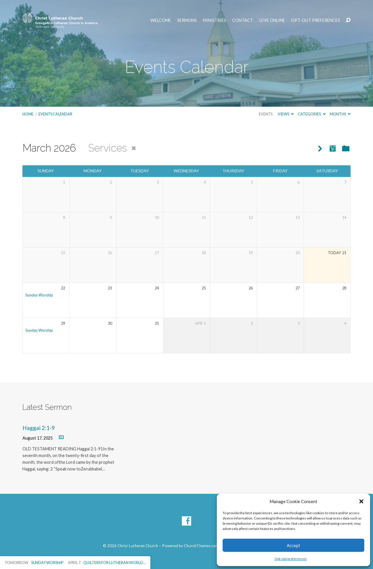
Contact (242, 20)
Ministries (214, 20)
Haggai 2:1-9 (38, 427)
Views (286, 114)
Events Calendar (55, 114)
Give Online (272, 20)
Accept (293, 545)
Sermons (187, 20)
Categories (312, 114)
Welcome (160, 20)
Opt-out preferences (291, 558)
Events (265, 114)
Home (28, 114)
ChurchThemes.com (201, 545)
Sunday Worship (39, 295)
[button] (361, 501)
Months (340, 114)
